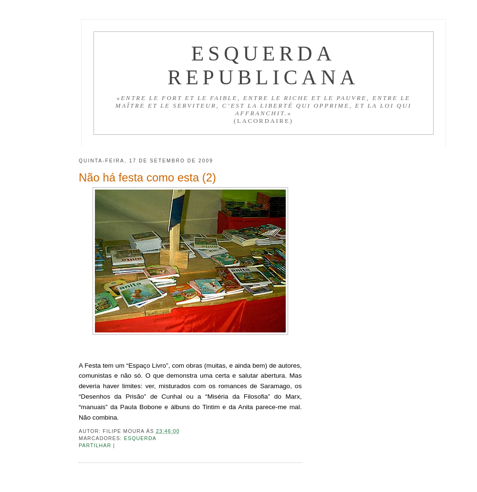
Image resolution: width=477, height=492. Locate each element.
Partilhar (96, 445)
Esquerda (140, 438)
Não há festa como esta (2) (147, 177)
